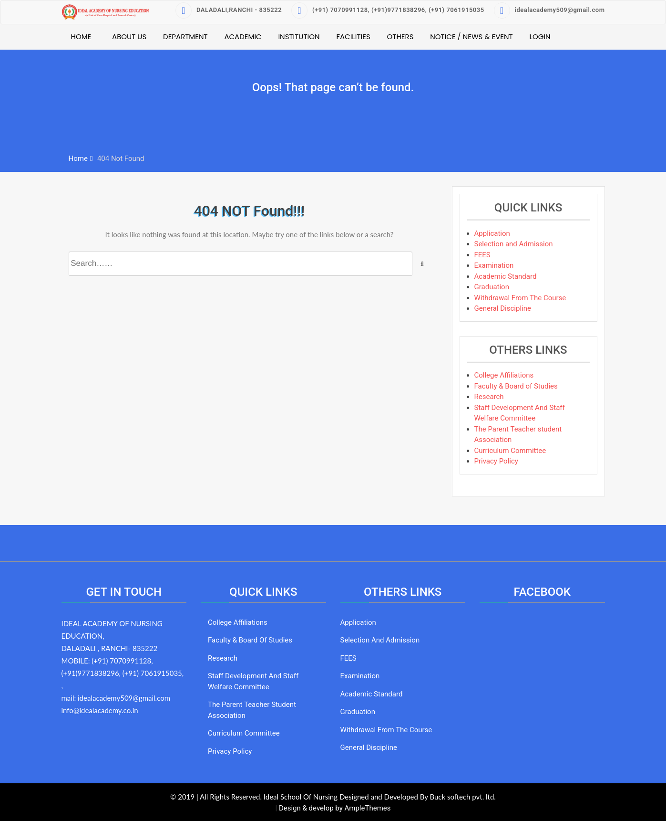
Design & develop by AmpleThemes (335, 808)
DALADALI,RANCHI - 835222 (228, 9)
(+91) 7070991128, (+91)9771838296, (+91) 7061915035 (387, 9)
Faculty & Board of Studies (516, 386)
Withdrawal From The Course (520, 298)
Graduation (491, 287)
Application (492, 233)
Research (489, 396)
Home (81, 37)
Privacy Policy (496, 461)
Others (400, 37)
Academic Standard (505, 276)
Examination (494, 265)
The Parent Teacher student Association (252, 710)
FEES (482, 255)
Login (539, 37)
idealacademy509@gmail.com (549, 9)
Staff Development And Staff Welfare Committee (253, 681)
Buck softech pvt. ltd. (462, 796)
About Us (129, 37)
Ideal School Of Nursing (301, 796)
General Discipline (502, 308)
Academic (242, 37)
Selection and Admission (513, 244)
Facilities (353, 37)
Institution (298, 37)
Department (185, 37)
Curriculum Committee (510, 450)
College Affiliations (504, 375)
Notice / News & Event (471, 37)
